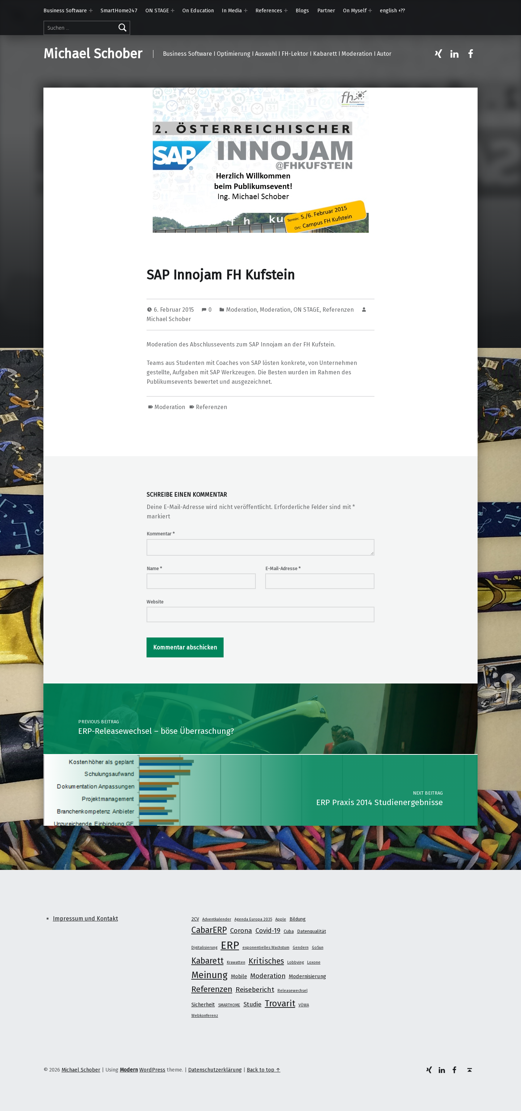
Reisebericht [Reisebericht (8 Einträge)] (255, 989)
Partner (326, 10)
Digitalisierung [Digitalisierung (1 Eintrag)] (204, 947)
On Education (198, 10)
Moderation (241, 309)
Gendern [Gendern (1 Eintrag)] (301, 947)
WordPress (152, 1069)
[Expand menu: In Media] (245, 10)
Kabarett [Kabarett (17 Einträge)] (207, 961)
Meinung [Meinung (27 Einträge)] (209, 975)
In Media (232, 10)
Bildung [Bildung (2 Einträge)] (297, 919)
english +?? (392, 10)
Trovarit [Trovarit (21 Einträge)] (280, 1003)
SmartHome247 (119, 10)
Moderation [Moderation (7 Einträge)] (267, 976)
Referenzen (338, 309)
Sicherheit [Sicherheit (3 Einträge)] (203, 1004)
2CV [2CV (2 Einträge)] (195, 919)
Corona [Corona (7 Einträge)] (241, 931)
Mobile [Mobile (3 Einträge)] (239, 976)
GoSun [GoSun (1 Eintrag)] (317, 947)
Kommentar (161, 533)
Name (154, 568)
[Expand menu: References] (286, 10)
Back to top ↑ (263, 1069)
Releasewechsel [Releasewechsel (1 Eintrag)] (293, 990)
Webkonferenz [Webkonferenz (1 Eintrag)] (204, 1015)
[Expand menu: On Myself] (370, 10)
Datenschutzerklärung (215, 1069)
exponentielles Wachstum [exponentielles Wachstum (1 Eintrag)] (265, 947)
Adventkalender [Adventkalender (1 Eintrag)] (216, 919)
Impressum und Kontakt (85, 918)
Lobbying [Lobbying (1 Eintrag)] (295, 962)
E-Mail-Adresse (283, 568)
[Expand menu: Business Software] (91, 10)
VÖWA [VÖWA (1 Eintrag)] (303, 1005)
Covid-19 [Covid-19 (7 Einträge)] (267, 931)
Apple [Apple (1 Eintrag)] (280, 919)
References (268, 10)
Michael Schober (92, 54)
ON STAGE (157, 10)
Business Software (65, 10)
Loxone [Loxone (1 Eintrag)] (314, 962)
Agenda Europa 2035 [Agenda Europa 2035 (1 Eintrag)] (253, 919)
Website (155, 602)
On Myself (355, 10)
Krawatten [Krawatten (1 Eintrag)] (236, 962)
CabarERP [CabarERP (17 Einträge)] (209, 930)
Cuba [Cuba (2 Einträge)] (289, 931)
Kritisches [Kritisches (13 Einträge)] (266, 961)
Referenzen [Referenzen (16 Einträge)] (211, 989)
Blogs (302, 10)
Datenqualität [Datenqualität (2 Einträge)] (311, 931)
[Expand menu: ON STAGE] (172, 10)
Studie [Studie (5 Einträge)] (252, 1004)
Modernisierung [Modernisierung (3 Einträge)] (307, 976)
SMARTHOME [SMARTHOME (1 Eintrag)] (229, 1005)
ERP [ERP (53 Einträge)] (230, 945)
